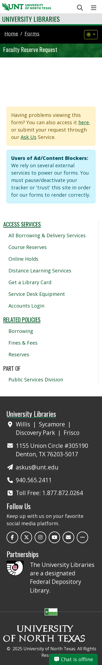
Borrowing (20, 331)
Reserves (18, 354)
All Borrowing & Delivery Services (47, 235)
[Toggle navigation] (93, 8)
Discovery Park (36, 432)
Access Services (22, 224)
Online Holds (23, 259)
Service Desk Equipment (36, 294)
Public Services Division (35, 379)
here (83, 122)
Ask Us (28, 137)
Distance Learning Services (39, 270)
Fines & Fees (23, 342)
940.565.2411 (34, 480)
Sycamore (52, 424)
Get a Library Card (29, 282)
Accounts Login (26, 305)
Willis (24, 424)
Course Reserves (27, 247)
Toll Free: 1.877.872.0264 (49, 493)
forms (31, 33)
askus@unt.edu (37, 467)
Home (11, 33)
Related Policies (22, 319)
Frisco (71, 432)
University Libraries (31, 19)
